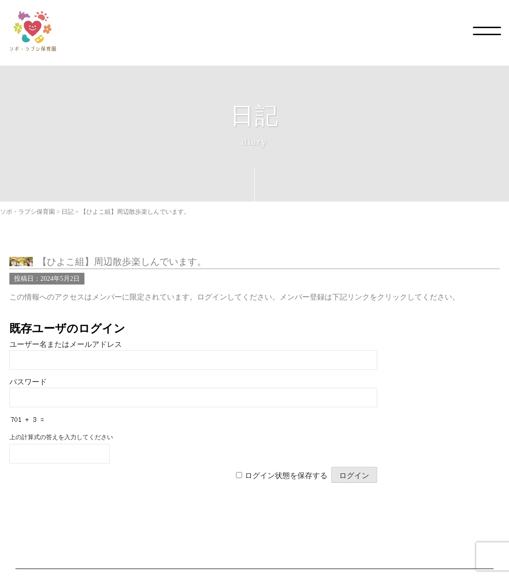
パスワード (28, 382)
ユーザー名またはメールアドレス (65, 344)
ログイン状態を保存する (286, 476)
